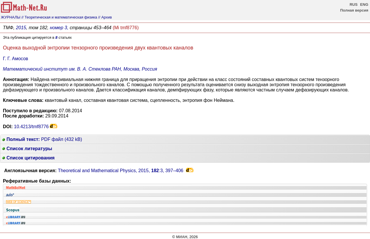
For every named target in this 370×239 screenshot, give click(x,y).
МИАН (181, 237)
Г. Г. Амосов (15, 58)
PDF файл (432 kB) (42, 139)
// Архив (105, 17)
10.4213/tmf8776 (31, 126)
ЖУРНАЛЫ (11, 17)
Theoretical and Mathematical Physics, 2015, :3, (120, 170)
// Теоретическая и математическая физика (59, 17)
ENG (364, 4)
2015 (21, 27)
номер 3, (59, 27)
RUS (353, 4)
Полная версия (354, 10)
